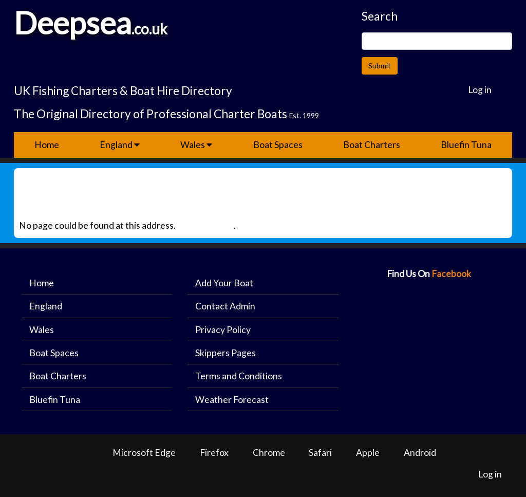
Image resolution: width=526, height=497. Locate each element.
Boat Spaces (278, 144)
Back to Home (205, 225)
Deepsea (73, 22)
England (120, 144)
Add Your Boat (224, 283)
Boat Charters (371, 144)
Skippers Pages (225, 352)
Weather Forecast (232, 399)
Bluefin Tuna (466, 144)
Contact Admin (225, 306)
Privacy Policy (223, 329)
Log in (480, 89)
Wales (196, 144)
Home (46, 144)
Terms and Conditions (238, 376)
